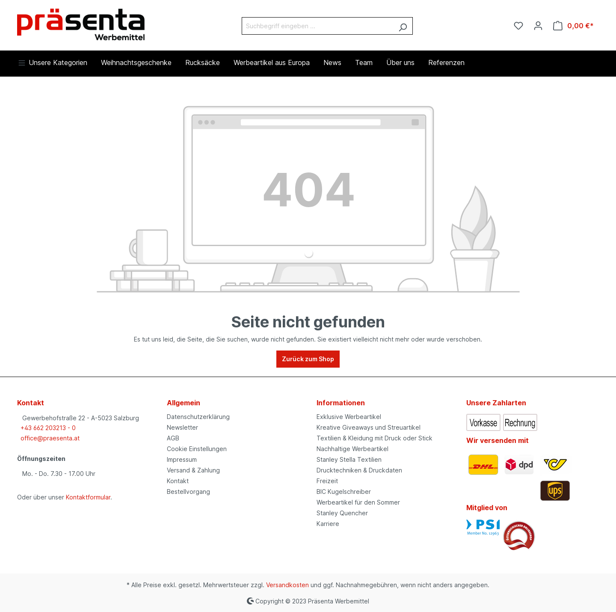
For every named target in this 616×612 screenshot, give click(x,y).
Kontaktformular (88, 497)
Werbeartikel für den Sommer (358, 502)
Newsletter (182, 427)
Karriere (328, 523)
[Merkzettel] (518, 26)
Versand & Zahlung (193, 470)
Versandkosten (287, 584)
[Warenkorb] (573, 26)
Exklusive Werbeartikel (349, 416)
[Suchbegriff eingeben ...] (317, 26)
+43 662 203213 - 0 (48, 427)
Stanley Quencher (342, 513)
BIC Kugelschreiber (344, 491)
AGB (173, 438)
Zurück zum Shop (308, 358)
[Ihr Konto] (538, 26)
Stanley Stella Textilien (349, 459)
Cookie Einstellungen (197, 448)
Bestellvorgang (188, 491)
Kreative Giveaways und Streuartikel (369, 427)
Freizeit (327, 480)
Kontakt (178, 480)
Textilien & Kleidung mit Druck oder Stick (374, 438)
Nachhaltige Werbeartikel (352, 448)
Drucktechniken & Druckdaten (359, 470)
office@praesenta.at (50, 438)
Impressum (182, 459)
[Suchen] (403, 26)
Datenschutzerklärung (198, 416)
